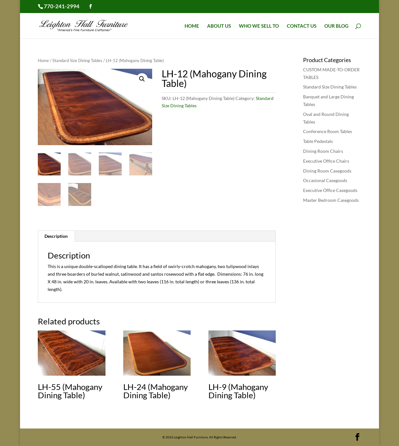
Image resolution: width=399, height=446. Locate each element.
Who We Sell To (259, 26)
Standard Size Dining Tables (77, 60)
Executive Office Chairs (326, 161)
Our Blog (336, 26)
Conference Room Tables (327, 131)
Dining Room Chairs (323, 151)
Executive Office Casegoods (330, 190)
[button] (142, 79)
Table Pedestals (318, 141)
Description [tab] (56, 236)
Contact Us (301, 26)
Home (192, 26)
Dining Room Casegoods (327, 170)
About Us (219, 26)
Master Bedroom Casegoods (331, 200)
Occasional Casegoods (325, 180)
